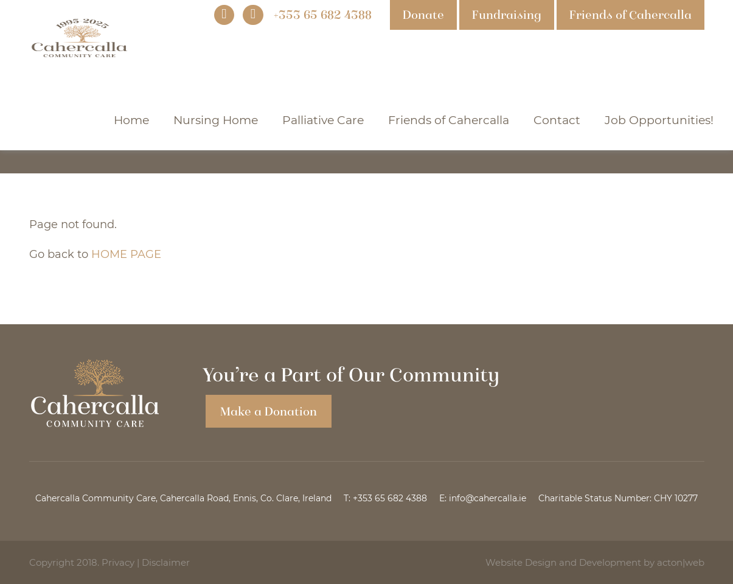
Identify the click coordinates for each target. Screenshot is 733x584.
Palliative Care (323, 120)
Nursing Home (215, 120)
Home (131, 120)
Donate (423, 14)
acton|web (680, 562)
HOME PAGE (126, 254)
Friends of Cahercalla (630, 14)
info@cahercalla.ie (487, 498)
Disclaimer (166, 562)
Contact (556, 120)
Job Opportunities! (659, 120)
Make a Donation (268, 411)
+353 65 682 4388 (390, 498)
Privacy (118, 562)
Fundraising (506, 14)
